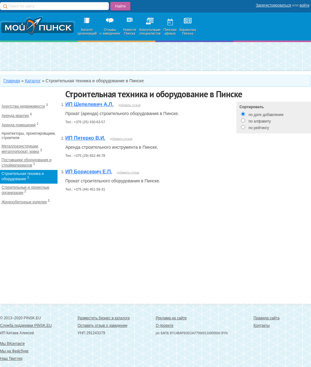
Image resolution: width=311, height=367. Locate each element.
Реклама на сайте (171, 318)
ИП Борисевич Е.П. (88, 171)
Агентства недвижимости (23, 106)
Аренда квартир (15, 115)
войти (304, 5)
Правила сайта (266, 318)
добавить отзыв (129, 105)
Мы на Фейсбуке (14, 351)
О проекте (165, 325)
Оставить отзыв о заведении (103, 325)
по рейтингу (258, 128)
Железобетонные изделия (24, 202)
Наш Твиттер (11, 358)
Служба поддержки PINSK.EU (26, 325)
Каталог (33, 80)
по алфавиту (259, 121)
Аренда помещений (19, 125)
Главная (11, 80)
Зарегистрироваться (273, 5)
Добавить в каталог (52, 56)
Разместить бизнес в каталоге (104, 318)
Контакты (261, 325)
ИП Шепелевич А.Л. (89, 104)
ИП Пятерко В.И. (85, 138)
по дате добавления (265, 115)
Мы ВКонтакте (12, 343)
